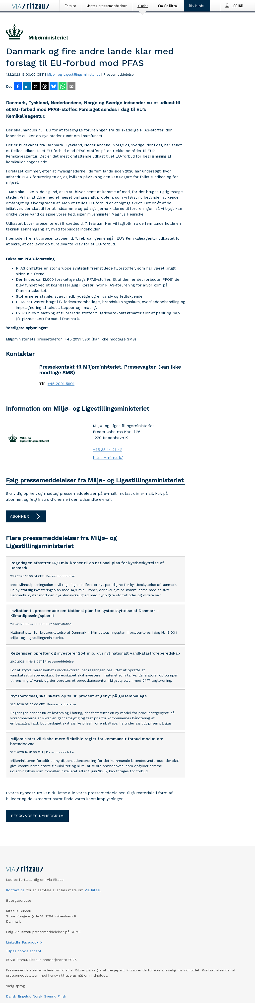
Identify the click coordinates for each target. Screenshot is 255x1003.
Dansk (11, 996)
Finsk (62, 996)
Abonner (26, 516)
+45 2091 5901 (61, 384)
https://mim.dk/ (108, 457)
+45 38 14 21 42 (107, 449)
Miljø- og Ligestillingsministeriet (73, 74)
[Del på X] (36, 86)
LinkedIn (13, 942)
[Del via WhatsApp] (62, 86)
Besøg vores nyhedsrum (37, 815)
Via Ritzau (93, 890)
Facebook (30, 942)
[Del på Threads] (45, 86)
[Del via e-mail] (71, 86)
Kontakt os (15, 890)
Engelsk (24, 996)
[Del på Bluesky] (54, 86)
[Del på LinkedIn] (27, 86)
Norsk (37, 996)
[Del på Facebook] (18, 86)
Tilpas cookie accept (23, 951)
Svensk (50, 996)
